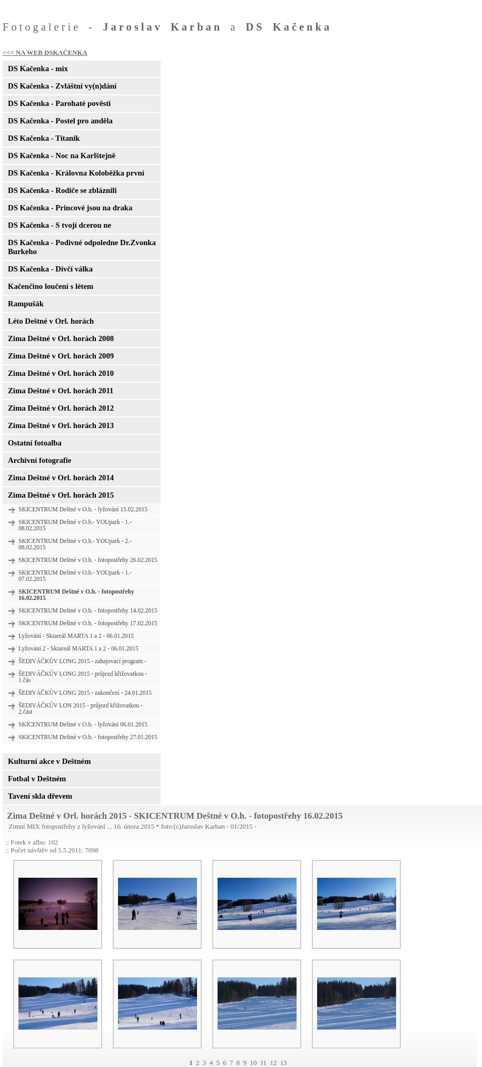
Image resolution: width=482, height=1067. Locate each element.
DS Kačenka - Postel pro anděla (60, 121)
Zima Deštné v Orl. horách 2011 (60, 390)
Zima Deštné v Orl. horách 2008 (61, 338)
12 (273, 1062)
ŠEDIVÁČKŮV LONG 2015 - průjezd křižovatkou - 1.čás (82, 677)
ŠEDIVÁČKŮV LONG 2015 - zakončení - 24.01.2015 (85, 693)
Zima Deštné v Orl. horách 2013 (61, 425)
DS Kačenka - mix (38, 68)
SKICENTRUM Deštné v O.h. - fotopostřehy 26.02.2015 (88, 560)
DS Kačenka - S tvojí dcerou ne (59, 225)
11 (263, 1062)
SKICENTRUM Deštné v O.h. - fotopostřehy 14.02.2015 (88, 610)
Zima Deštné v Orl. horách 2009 (61, 356)
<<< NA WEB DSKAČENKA (45, 52)
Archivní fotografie (39, 460)
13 (283, 1062)
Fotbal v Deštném (37, 778)
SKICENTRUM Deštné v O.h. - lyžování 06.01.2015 (82, 724)
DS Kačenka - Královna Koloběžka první (76, 173)
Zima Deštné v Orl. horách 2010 (61, 373)
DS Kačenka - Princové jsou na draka (70, 207)
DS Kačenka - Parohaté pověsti (59, 103)
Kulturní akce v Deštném (49, 761)
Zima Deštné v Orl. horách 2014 (61, 477)
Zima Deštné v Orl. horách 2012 (61, 408)
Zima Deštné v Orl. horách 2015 (61, 495)
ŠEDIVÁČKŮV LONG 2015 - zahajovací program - (82, 661)
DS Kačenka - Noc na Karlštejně (61, 155)
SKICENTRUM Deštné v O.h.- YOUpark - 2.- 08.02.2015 (75, 544)
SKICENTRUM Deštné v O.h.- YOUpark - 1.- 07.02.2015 (75, 575)
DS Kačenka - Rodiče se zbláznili (62, 190)
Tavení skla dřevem (40, 796)
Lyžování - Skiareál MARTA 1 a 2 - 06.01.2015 (76, 636)
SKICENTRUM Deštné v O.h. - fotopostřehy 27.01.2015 (88, 737)
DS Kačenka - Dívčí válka (50, 269)
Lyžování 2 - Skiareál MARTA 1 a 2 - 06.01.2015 (78, 648)
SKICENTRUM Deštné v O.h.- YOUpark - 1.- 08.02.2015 (75, 525)
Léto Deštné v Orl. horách (51, 321)
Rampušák (26, 303)
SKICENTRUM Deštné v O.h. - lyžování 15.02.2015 (82, 509)
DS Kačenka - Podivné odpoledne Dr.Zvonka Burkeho (82, 247)
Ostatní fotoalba (35, 443)
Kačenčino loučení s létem (50, 286)
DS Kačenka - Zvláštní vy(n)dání (62, 86)
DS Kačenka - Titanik (44, 138)
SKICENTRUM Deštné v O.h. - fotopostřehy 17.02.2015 (88, 623)
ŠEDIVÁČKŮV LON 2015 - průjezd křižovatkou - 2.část (80, 708)
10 (253, 1062)
